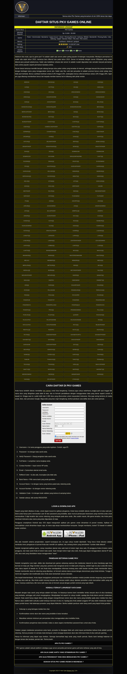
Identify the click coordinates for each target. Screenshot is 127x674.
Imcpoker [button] (26, 191)
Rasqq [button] (100, 320)
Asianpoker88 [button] (51, 97)
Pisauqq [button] (51, 295)
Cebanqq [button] (27, 126)
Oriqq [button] (27, 285)
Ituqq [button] (27, 201)
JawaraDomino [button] (100, 206)
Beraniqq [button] (100, 107)
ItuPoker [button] (100, 196)
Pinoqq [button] (26, 295)
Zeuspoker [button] (51, 379)
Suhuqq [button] (100, 349)
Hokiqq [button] (26, 186)
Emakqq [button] (51, 161)
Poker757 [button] (51, 300)
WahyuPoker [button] (100, 364)
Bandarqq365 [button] (51, 107)
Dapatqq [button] (100, 136)
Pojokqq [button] (100, 295)
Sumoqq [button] (27, 354)
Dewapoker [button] (27, 146)
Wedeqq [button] (51, 374)
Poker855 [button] (75, 300)
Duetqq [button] (100, 156)
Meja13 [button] (26, 260)
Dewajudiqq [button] (100, 141)
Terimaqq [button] (100, 359)
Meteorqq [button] (51, 265)
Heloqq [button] (27, 181)
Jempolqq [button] (75, 211)
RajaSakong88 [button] (76, 320)
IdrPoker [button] (75, 186)
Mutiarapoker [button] (76, 270)
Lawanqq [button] (51, 240)
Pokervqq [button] (26, 310)
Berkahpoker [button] (27, 112)
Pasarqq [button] (100, 285)
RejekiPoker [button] (100, 325)
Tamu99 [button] (26, 359)
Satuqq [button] (75, 344)
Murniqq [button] (51, 270)
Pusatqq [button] (51, 315)
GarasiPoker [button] (75, 166)
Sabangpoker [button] (51, 334)
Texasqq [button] (27, 364)
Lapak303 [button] (51, 235)
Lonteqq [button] (76, 245)
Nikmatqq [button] (100, 275)
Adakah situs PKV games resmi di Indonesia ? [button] (63, 662)
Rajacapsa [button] (27, 320)
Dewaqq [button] (76, 146)
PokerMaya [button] (27, 305)
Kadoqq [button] (100, 216)
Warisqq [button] (76, 369)
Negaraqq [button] (51, 275)
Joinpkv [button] (100, 211)
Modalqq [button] (26, 270)
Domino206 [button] (100, 151)
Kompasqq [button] (100, 225)
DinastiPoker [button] (100, 146)
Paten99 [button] (27, 290)
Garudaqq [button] (27, 171)
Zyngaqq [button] (76, 379)
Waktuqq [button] (26, 369)
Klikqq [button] (51, 225)
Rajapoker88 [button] (51, 320)
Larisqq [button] (100, 235)
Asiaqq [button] (75, 97)
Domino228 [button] (26, 156)
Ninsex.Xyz (70, 670)
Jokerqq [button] (27, 216)
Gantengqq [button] (51, 166)
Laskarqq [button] (26, 240)
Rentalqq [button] (26, 329)
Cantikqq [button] (75, 122)
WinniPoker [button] (76, 374)
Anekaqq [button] (100, 87)
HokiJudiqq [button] (100, 181)
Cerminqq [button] (26, 131)
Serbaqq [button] (76, 349)
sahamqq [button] (51, 339)
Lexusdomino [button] (100, 240)
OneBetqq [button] (100, 280)
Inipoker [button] (27, 196)
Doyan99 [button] (51, 156)
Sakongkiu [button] (100, 339)
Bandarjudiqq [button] (27, 107)
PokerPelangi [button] (51, 305)
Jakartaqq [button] (76, 201)
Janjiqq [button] (100, 201)
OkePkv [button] (51, 280)
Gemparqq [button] (100, 171)
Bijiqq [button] (76, 112)
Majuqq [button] (76, 250)
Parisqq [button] (51, 285)
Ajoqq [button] (27, 87)
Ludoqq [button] (100, 245)
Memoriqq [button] (75, 260)
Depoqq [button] (76, 141)
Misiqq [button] (75, 265)
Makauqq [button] (100, 250)
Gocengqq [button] (51, 176)
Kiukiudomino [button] (27, 225)
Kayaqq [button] (51, 221)
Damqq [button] (51, 136)
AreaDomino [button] (75, 92)
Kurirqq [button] (76, 230)
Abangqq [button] (51, 82)
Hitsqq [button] (75, 181)
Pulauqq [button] (100, 310)
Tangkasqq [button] (51, 359)
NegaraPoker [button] (27, 275)
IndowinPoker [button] (100, 191)
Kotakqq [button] (27, 230)
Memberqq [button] (51, 260)
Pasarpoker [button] (75, 285)
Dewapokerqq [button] (51, 146)
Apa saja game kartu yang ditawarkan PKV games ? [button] (63, 652)
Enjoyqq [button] (76, 161)
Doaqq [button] (51, 151)
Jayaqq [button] (26, 211)
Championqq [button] (51, 131)
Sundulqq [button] (51, 354)
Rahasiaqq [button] (100, 315)
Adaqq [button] (75, 82)
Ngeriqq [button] (76, 275)
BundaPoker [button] (26, 122)
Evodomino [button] (100, 161)
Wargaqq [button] (51, 369)
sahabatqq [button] (27, 339)
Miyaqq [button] (100, 265)
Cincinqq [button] (76, 131)
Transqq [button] (51, 364)
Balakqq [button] (100, 102)
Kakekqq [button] (27, 221)
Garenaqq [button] (100, 166)
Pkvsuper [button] (75, 295)
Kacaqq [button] (76, 216)
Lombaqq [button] (51, 245)
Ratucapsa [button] (27, 325)
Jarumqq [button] (27, 206)
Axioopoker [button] (51, 102)
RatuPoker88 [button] (51, 325)
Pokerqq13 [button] (76, 305)
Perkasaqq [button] (100, 290)
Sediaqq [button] (100, 344)
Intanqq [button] (51, 196)
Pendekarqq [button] (75, 290)
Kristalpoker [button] (51, 230)
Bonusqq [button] (100, 112)
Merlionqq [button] (27, 265)
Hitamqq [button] (51, 181)
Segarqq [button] (27, 349)
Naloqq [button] (100, 270)
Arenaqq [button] (27, 97)
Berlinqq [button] (51, 112)
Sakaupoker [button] (75, 339)
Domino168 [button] (75, 151)
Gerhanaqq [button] (27, 176)
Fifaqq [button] (26, 166)
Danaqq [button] (75, 136)
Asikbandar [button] (100, 97)
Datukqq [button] (27, 141)
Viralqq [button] (76, 364)
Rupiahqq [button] (100, 329)
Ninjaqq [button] (27, 280)
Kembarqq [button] (100, 221)
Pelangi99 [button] (51, 290)
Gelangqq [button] (51, 171)
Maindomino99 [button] (51, 250)
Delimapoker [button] (51, 141)
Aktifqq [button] (51, 87)
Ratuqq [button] (75, 325)
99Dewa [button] (26, 82)
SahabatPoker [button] (100, 334)
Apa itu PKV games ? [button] (63, 643)
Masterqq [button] (100, 255)
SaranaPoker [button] (51, 344)
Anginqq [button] (27, 92)
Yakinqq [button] (27, 379)
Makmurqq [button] (27, 255)
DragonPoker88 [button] (76, 156)
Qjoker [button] (75, 315)
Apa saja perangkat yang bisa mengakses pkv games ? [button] (63, 657)
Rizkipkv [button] (51, 329)
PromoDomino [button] (76, 310)
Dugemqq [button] (26, 161)
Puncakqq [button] (26, 315)
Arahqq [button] (51, 92)
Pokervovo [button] (100, 305)
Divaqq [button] (26, 151)
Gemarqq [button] (75, 171)
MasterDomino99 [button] (76, 255)
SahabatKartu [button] (76, 334)
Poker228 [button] (26, 300)
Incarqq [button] (51, 191)
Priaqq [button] (51, 310)
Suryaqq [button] (76, 354)
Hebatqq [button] (76, 176)
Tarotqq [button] (76, 359)
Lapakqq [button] (76, 235)
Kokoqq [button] (76, 225)
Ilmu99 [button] (100, 186)
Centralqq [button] (76, 126)
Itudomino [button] (75, 196)
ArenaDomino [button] (100, 92)
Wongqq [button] (100, 374)
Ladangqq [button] (100, 230)
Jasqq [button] (76, 206)
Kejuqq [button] (75, 221)
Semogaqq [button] (51, 349)
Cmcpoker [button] (100, 131)
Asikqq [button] (26, 102)
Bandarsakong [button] (75, 107)
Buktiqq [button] (100, 117)
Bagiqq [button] (75, 102)
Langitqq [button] (26, 235)
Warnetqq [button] (100, 369)
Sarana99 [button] (26, 344)
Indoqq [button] (75, 191)
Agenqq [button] (100, 82)
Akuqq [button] (75, 87)
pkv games (47, 391)
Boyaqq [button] (51, 117)
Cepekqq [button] (100, 126)
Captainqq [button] (100, 122)
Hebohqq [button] (100, 176)
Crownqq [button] (26, 136)
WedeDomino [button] (26, 374)
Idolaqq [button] (51, 186)
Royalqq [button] (76, 329)
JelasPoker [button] (51, 211)
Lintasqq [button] (27, 245)
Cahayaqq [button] (51, 122)
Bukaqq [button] (76, 117)
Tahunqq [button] (100, 354)
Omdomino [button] (75, 280)
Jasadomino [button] (51, 206)
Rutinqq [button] (27, 334)
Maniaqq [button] (51, 255)
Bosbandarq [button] (26, 117)
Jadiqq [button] (51, 201)
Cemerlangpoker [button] (51, 126)
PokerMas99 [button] (100, 300)
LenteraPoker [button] (76, 240)
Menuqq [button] (100, 260)
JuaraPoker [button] (51, 216)
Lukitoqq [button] (26, 250)
